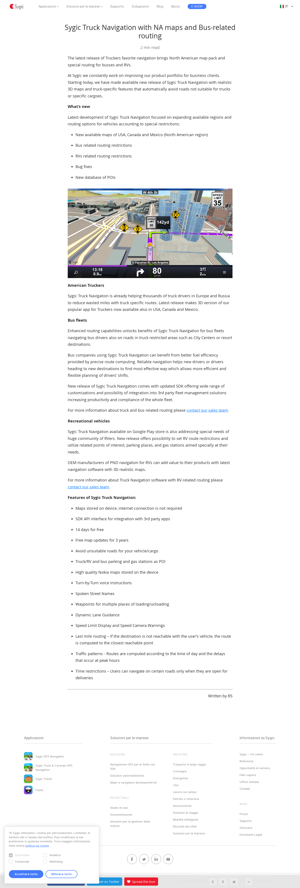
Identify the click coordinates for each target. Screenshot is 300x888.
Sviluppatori (140, 6)
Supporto (117, 6)
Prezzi (244, 814)
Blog (160, 6)
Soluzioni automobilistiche (127, 775)
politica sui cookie (37, 845)
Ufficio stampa (249, 782)
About (175, 6)
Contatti (245, 788)
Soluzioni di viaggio (185, 812)
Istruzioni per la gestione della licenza (130, 823)
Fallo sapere (248, 775)
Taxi (176, 785)
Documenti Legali (251, 834)
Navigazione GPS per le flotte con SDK (132, 766)
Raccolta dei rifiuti (185, 826)
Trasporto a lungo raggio (189, 764)
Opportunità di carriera (255, 768)
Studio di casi (119, 807)
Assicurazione (182, 805)
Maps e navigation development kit (133, 782)
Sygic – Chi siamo (251, 754)
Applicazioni (47, 6)
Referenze (246, 761)
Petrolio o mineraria (186, 799)
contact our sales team (207, 410)
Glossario (246, 827)
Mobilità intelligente (185, 819)
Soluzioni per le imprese (83, 6)
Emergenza (180, 778)
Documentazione (121, 814)
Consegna (180, 771)
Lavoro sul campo (185, 792)
